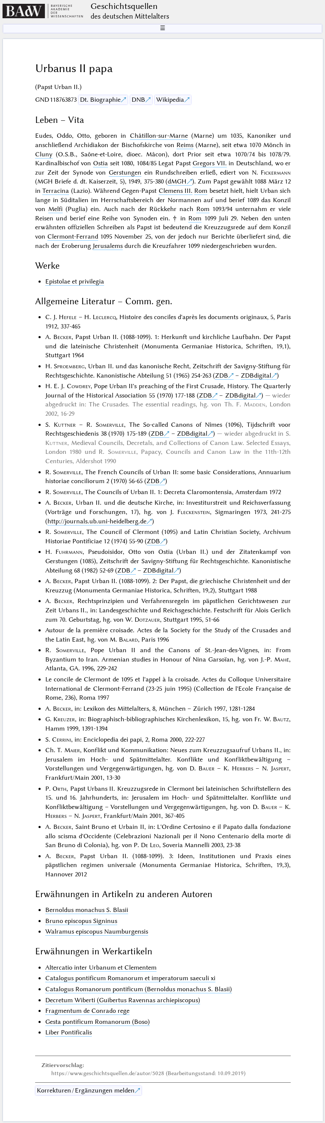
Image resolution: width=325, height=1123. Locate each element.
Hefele (68, 317)
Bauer (206, 768)
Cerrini (61, 739)
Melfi (55, 209)
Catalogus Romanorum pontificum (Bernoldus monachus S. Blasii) (138, 989)
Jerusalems (108, 246)
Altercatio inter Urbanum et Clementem (101, 967)
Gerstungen (125, 172)
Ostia (100, 163)
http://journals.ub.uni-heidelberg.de (96, 521)
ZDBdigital (256, 375)
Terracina (55, 191)
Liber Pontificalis (68, 1032)
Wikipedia (170, 99)
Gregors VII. (210, 163)
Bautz (281, 719)
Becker (62, 337)
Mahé (281, 659)
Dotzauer (147, 619)
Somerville (110, 424)
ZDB (221, 375)
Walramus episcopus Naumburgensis (96, 931)
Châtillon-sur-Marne (159, 135)
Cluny (43, 154)
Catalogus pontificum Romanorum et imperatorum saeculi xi (130, 978)
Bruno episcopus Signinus (81, 921)
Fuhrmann (69, 552)
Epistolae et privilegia (74, 281)
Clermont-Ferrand (72, 236)
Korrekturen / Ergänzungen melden (86, 1090)
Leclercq (104, 317)
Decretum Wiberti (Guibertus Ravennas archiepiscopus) (122, 1000)
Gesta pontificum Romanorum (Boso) (97, 1022)
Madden (254, 404)
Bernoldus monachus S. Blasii (86, 910)
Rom (200, 191)
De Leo (150, 845)
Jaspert (280, 768)
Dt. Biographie (100, 99)
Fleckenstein (193, 512)
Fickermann (276, 172)
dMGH (177, 181)
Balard (128, 639)
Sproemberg (69, 366)
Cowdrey (79, 386)
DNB (138, 99)
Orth (59, 788)
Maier (72, 750)
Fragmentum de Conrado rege (87, 1011)
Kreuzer (64, 719)
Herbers (242, 768)
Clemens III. (176, 191)
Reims (184, 145)
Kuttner (65, 424)
